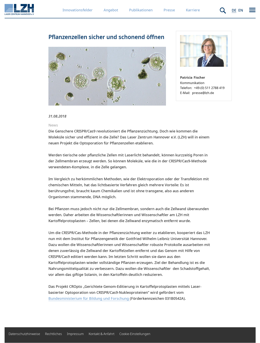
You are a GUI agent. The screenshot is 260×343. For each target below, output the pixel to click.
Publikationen (141, 10)
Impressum (75, 334)
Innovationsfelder (78, 10)
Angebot (111, 10)
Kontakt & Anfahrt (101, 334)
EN (240, 10)
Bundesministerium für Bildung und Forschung (89, 298)
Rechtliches (53, 334)
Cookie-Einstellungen (134, 334)
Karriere (193, 10)
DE (234, 10)
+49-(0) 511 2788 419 (209, 88)
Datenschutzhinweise (24, 334)
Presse (169, 10)
